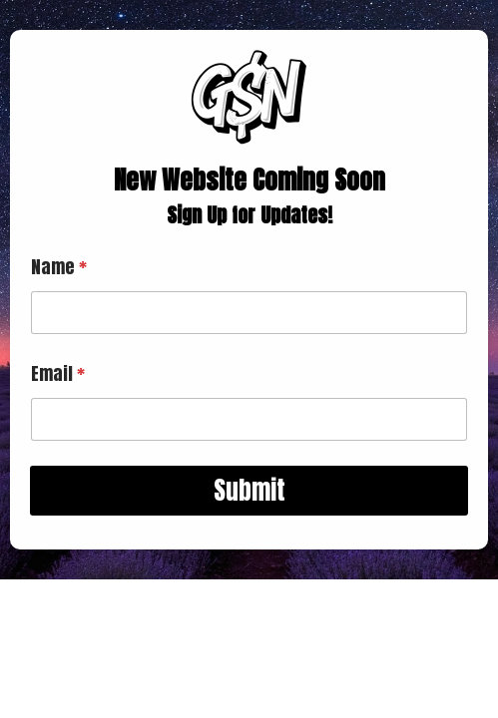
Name (59, 266)
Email (58, 373)
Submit (249, 490)
